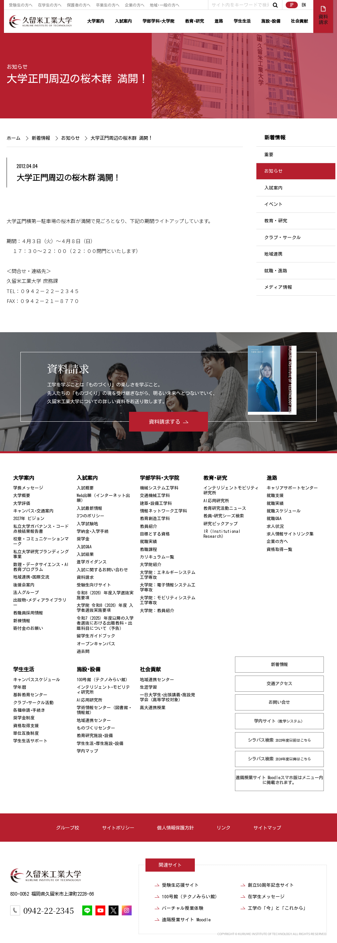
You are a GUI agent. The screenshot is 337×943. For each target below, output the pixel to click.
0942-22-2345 (48, 910)
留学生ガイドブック (96, 636)
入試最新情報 (89, 508)
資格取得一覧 (279, 549)
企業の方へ (134, 5)
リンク (223, 827)
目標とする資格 (155, 534)
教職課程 (148, 549)
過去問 (83, 651)
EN (304, 5)
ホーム (13, 138)
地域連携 (273, 254)
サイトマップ (267, 827)
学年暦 (19, 687)
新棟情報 (21, 621)
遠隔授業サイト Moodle (279, 780)
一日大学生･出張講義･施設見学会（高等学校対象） (167, 697)
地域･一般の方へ (164, 5)
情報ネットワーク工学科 (163, 511)
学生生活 (242, 21)
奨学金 (83, 539)
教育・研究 (275, 221)
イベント (273, 204)
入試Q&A (84, 547)
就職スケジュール (284, 511)
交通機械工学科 (155, 495)
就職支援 (275, 495)
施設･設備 (270, 21)
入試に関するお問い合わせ (102, 570)
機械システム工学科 (159, 488)
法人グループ (26, 592)
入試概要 (85, 488)
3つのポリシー (90, 516)
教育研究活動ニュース (224, 508)
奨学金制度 (24, 718)
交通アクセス (279, 684)
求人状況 (275, 526)
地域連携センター (94, 720)
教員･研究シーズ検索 (223, 516)
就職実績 (148, 541)
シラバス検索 (279, 740)
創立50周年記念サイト (271, 885)
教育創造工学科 (155, 518)
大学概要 (21, 495)
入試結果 (85, 554)
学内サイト (279, 721)
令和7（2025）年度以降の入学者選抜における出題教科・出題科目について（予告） (105, 623)
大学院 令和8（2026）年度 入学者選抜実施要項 (105, 607)
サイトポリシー (118, 827)
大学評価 (21, 503)
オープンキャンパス (96, 644)
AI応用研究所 (216, 501)
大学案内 (95, 21)
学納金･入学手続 (93, 531)
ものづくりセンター (96, 728)
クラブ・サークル (282, 237)
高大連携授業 (153, 708)
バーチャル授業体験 (182, 908)
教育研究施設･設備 (95, 735)
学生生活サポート (30, 741)
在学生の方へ (50, 5)
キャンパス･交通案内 (33, 511)
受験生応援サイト (180, 885)
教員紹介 (148, 526)
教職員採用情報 (28, 613)
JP (292, 5)
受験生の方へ (21, 5)
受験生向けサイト (94, 585)
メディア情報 (278, 287)
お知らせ (17, 66)
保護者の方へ (79, 5)
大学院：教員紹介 (157, 610)
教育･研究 (194, 21)
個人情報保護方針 (175, 827)
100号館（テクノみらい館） (103, 680)
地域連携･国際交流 (31, 577)
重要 (268, 154)
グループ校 (67, 827)
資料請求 (85, 577)
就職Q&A (274, 518)
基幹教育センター (30, 695)
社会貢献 (299, 21)
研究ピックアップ (220, 524)
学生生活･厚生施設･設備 (100, 743)
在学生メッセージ (266, 896)
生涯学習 (148, 687)
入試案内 (123, 21)
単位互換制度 (26, 733)
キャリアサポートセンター (292, 488)
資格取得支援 (26, 726)
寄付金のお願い (28, 628)
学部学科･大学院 (158, 21)
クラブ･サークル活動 (33, 703)
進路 (219, 21)
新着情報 (41, 138)
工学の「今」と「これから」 (278, 908)
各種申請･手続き (29, 710)
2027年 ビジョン (28, 518)
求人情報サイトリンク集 (290, 534)
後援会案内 (24, 585)
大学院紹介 (150, 564)
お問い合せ (279, 702)
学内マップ (87, 751)
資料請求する (164, 421)
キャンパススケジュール (36, 680)
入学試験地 (87, 524)
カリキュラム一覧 (157, 557)
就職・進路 (275, 270)
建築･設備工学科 (156, 503)
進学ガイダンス (92, 562)
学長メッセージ (28, 488)
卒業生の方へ (107, 5)
